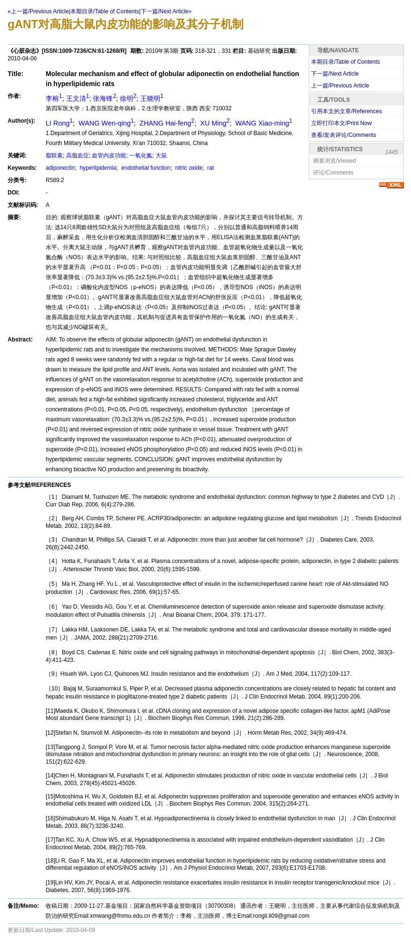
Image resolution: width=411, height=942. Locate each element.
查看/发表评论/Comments (343, 135)
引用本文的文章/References (346, 111)
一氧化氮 (140, 155)
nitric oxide (188, 168)
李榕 (54, 98)
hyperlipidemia (97, 168)
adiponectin (60, 168)
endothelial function (144, 168)
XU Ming (214, 123)
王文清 (77, 98)
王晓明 (152, 98)
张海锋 (104, 98)
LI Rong (59, 123)
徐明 (128, 98)
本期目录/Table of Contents (104, 11)
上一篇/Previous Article (340, 85)
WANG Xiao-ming (263, 123)
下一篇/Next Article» (166, 11)
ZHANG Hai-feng (165, 123)
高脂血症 (77, 155)
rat (210, 168)
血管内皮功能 (109, 155)
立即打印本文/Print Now (341, 123)
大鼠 (161, 155)
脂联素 (54, 155)
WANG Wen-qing (105, 123)
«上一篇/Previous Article (38, 11)
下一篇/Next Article (335, 73)
